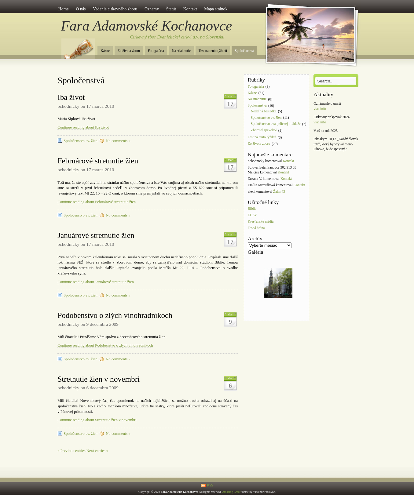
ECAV (252, 215)
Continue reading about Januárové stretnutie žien (95, 282)
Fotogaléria (156, 51)
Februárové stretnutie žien (97, 160)
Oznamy (152, 9)
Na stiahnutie (181, 51)
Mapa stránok (215, 9)
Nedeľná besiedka (264, 111)
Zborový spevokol (264, 131)
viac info (319, 109)
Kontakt (190, 9)
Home (63, 9)
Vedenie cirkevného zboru (115, 9)
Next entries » (97, 451)
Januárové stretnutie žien (95, 235)
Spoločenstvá (244, 51)
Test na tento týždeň (213, 51)
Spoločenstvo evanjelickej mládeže (276, 124)
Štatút (171, 9)
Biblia (252, 209)
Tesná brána (256, 228)
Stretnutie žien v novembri (98, 379)
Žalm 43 (279, 192)
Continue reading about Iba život (83, 127)
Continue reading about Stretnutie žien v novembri (96, 420)
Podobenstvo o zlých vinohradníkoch (114, 315)
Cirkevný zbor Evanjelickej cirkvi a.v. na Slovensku (177, 37)
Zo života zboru (129, 51)
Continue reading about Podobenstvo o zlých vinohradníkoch (105, 345)
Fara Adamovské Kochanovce (146, 26)
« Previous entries (71, 451)
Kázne (105, 51)
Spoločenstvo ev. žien (80, 141)
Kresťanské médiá (260, 222)
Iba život (71, 97)
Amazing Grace (231, 491)
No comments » (118, 141)
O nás (81, 9)
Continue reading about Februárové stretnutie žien (96, 202)
